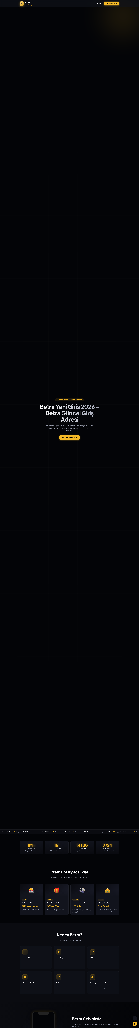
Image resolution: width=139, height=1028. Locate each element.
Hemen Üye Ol (111, 3)
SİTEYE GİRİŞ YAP (69, 437)
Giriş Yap (97, 3)
